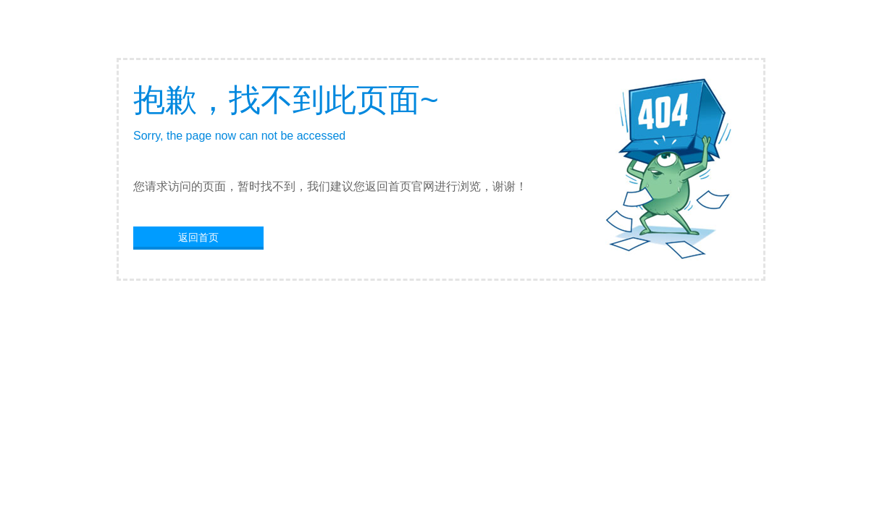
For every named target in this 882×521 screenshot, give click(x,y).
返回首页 (198, 237)
